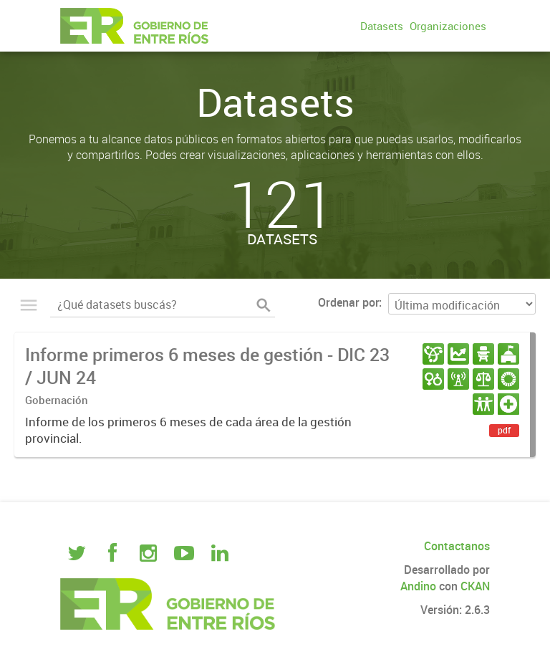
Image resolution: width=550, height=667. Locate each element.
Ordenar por (348, 302)
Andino (418, 586)
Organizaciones (448, 26)
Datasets (381, 26)
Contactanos (457, 546)
